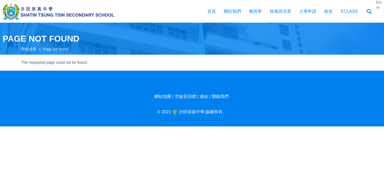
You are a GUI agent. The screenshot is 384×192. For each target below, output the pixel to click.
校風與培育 (280, 11)
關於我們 (232, 11)
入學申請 (307, 11)
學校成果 (28, 49)
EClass (349, 11)
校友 (328, 11)
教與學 (255, 11)
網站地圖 (162, 96)
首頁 (211, 11)
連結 (204, 96)
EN (378, 2)
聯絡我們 (220, 96)
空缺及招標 (185, 96)
